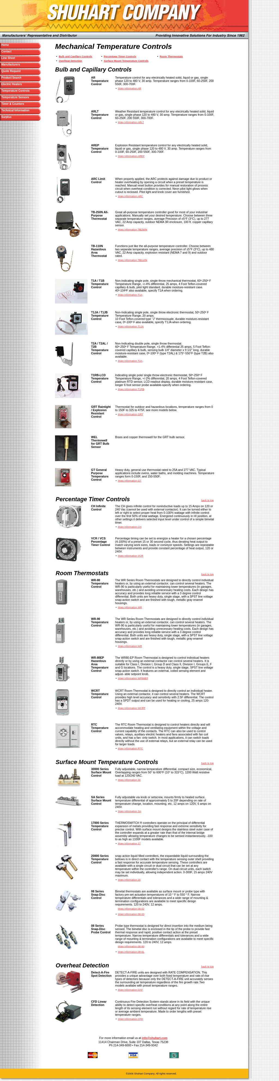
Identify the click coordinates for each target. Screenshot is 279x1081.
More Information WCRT (131, 708)
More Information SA (129, 811)
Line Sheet (18, 58)
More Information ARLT (131, 122)
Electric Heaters (18, 84)
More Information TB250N (132, 229)
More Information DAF (130, 989)
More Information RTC (130, 748)
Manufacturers (21, 64)
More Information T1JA (131, 326)
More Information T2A (130, 361)
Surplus (17, 116)
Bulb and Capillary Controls (75, 56)
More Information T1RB (131, 389)
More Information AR (129, 88)
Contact (17, 51)
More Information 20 (129, 879)
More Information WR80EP (133, 678)
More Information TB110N (132, 260)
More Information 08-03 (131, 914)
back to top (207, 500)
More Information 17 (129, 843)
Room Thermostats (171, 56)
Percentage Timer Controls (120, 56)
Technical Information (15, 110)
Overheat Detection (70, 61)
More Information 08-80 (131, 946)
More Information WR (130, 607)
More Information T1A (130, 294)
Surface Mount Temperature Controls (126, 61)
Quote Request (21, 71)
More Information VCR (130, 555)
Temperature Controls (15, 90)
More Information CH (130, 526)
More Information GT (129, 480)
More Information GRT (130, 414)
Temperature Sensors (15, 97)
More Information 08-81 (131, 952)
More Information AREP (131, 156)
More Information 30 (129, 780)
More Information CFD (130, 1019)
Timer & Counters (19, 103)
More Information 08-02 (131, 908)
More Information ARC (130, 196)
